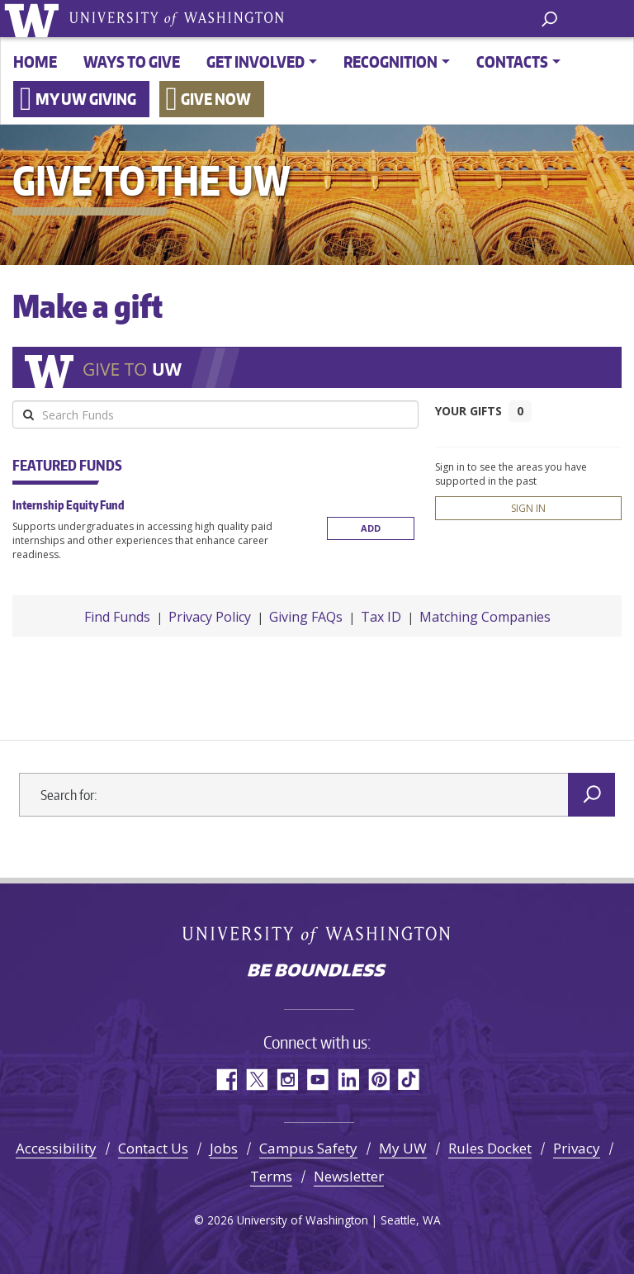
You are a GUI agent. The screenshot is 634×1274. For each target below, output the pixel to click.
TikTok (409, 1079)
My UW (403, 1148)
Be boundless (317, 972)
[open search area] (549, 18)
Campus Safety (308, 1148)
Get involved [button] (255, 61)
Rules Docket (490, 1148)
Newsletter (349, 1176)
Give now (216, 98)
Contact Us (153, 1148)
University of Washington (34, 18)
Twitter (256, 1079)
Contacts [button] (512, 61)
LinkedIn (348, 1079)
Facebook (226, 1079)
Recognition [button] (390, 61)
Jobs (224, 1148)
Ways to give (131, 61)
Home (35, 61)
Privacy (576, 1148)
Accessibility (56, 1148)
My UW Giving (85, 98)
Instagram (287, 1079)
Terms (271, 1176)
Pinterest (378, 1079)
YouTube (317, 1079)
